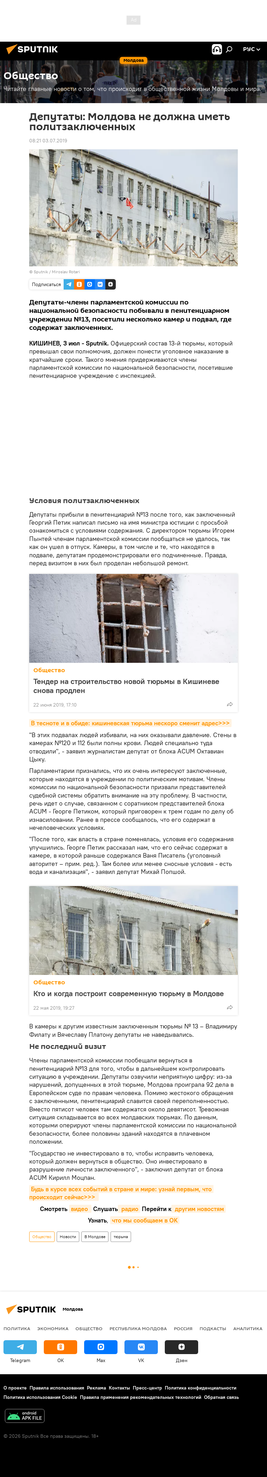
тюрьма (121, 1236)
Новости (68, 1236)
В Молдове (94, 1236)
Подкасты (213, 1328)
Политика (16, 1328)
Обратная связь (221, 1397)
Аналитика (247, 1328)
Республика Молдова (138, 1328)
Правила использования (57, 1388)
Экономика (52, 1328)
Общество (49, 670)
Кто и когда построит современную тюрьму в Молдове (128, 993)
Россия (183, 1328)
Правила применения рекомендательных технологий (140, 1397)
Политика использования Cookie (40, 1397)
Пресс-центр (147, 1388)
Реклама (96, 1388)
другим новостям (198, 1209)
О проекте (15, 1388)
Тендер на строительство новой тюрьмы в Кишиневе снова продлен (126, 686)
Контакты (119, 1388)
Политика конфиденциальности (200, 1388)
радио (129, 1209)
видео (80, 1209)
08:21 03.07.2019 (48, 140)
